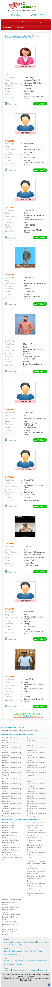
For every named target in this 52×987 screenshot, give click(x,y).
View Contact (11, 104)
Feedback (22, 961)
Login (10, 942)
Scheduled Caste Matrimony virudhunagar (36, 739)
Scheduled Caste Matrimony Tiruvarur (36, 810)
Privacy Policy (32, 970)
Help (15, 961)
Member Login (16, 15)
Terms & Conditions (19, 970)
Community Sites (18, 945)
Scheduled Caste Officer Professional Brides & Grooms (10, 924)
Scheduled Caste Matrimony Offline (16, 951)
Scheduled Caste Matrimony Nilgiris (36, 780)
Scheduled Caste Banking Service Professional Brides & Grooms (12, 857)
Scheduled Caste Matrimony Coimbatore (11, 754)
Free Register (39, 22)
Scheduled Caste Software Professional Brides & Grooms (11, 917)
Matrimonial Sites (28, 36)
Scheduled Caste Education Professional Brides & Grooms (36, 855)
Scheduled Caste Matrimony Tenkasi (36, 754)
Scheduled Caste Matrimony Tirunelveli (11, 774)
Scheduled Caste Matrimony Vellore (36, 769)
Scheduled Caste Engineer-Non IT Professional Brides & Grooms (36, 863)
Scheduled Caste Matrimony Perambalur (36, 785)
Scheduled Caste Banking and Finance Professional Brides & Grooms (11, 850)
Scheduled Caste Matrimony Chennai (11, 739)
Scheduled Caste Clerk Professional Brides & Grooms (34, 840)
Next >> (34, 716)
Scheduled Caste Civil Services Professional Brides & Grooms (36, 832)
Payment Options (42, 942)
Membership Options (11, 954)
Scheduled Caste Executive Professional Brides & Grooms (36, 878)
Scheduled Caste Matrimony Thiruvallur (36, 800)
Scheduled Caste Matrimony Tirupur (11, 769)
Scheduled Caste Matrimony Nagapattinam (11, 815)
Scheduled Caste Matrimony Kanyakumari (36, 749)
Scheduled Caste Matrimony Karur (11, 780)
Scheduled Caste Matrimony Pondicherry (36, 815)
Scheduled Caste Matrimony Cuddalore (11, 805)
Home (4, 22)
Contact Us (20, 27)
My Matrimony (7, 27)
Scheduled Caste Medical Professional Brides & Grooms (10, 909)
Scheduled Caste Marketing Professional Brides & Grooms (11, 902)
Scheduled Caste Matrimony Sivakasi (36, 759)
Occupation (34, 730)
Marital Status (17, 730)
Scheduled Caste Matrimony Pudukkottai (36, 790)
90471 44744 (38, 15)
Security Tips (44, 970)
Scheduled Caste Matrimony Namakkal (36, 774)
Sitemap (19, 964)
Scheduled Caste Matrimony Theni (11, 790)
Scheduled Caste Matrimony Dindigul (11, 785)
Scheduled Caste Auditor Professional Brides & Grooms (10, 842)
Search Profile (23, 22)
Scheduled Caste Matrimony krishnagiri (11, 810)
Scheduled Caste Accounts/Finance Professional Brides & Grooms (9, 826)
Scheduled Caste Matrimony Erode (11, 764)
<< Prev (17, 714)
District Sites (7, 945)
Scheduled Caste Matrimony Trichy (11, 749)
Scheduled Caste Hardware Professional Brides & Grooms (36, 886)
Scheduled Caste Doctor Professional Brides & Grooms (35, 847)
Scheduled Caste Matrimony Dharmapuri (11, 800)
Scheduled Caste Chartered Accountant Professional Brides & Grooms (36, 825)
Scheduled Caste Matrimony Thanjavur (36, 795)
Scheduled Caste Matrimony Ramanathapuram (11, 795)
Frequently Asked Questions (37, 961)
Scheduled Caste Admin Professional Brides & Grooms (10, 835)
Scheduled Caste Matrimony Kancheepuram (36, 764)
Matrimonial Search (29, 942)
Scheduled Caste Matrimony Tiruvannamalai (36, 805)
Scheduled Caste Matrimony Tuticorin (36, 744)
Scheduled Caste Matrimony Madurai (11, 744)
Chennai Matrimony (12, 36)
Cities (10, 730)
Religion (4, 730)
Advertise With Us (36, 951)
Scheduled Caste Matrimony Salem (11, 759)
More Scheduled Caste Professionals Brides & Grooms (10, 932)
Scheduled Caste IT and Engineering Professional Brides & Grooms (35, 893)
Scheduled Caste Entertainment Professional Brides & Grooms (36, 871)
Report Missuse (9, 964)
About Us (7, 970)
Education (26, 730)
